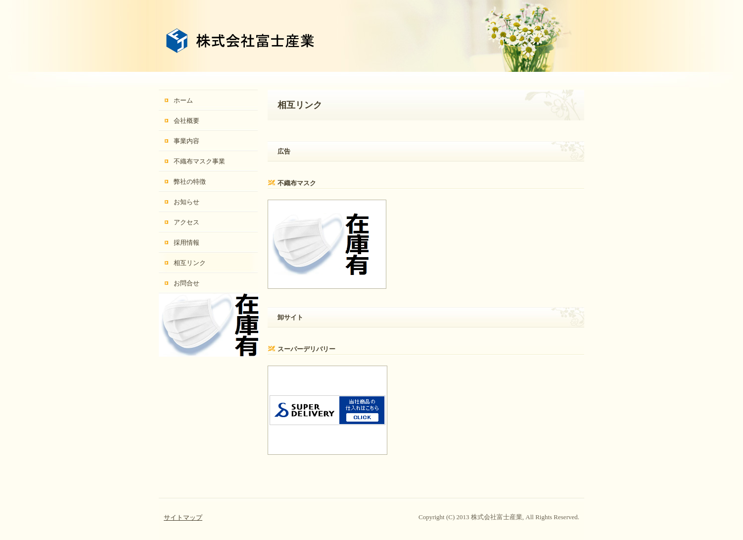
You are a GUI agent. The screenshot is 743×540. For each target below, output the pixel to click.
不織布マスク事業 (199, 161)
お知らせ (186, 202)
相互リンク (190, 263)
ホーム (183, 100)
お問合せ (186, 283)
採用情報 (186, 242)
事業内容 (186, 141)
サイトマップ (183, 517)
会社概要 (186, 120)
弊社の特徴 (190, 181)
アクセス (186, 222)
